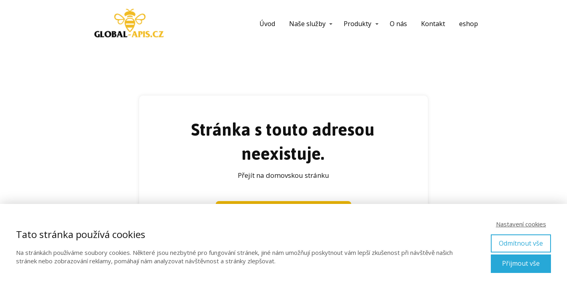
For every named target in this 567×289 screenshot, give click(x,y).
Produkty (357, 23)
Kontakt (433, 23)
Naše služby (307, 23)
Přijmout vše (521, 263)
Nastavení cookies (521, 224)
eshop (468, 23)
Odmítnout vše (521, 243)
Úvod (267, 23)
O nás (398, 23)
